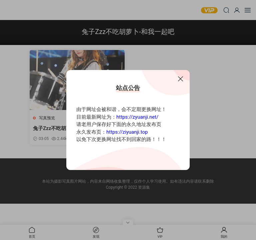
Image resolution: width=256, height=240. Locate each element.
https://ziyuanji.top (127, 132)
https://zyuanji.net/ (137, 117)
